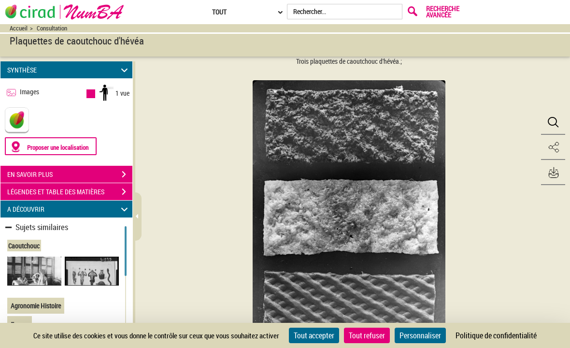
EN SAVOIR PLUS (69, 174)
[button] (553, 122)
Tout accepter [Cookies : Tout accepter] (314, 335)
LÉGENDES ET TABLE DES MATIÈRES (69, 192)
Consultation (52, 28)
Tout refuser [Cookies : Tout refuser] (367, 335)
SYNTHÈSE (69, 69)
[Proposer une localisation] (51, 146)
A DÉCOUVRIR (69, 209)
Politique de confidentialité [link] (496, 335)
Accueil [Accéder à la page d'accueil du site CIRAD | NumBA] (19, 28)
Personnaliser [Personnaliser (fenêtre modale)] (420, 335)
